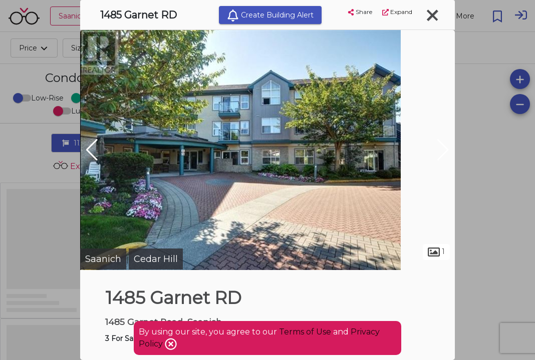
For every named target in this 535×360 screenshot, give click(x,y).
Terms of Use (305, 331)
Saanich (103, 259)
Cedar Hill (156, 259)
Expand (397, 12)
